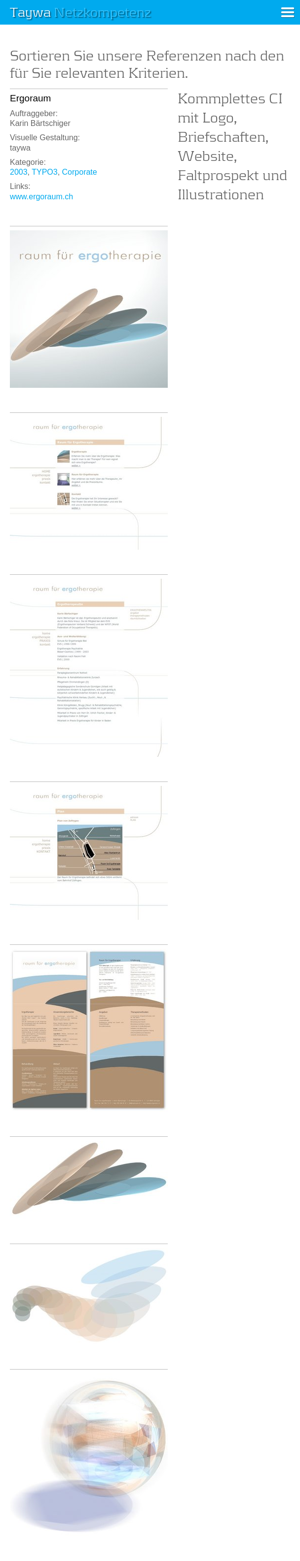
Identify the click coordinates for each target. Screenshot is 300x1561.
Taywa (80, 12)
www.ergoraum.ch (41, 196)
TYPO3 (44, 172)
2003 (19, 172)
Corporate (79, 172)
